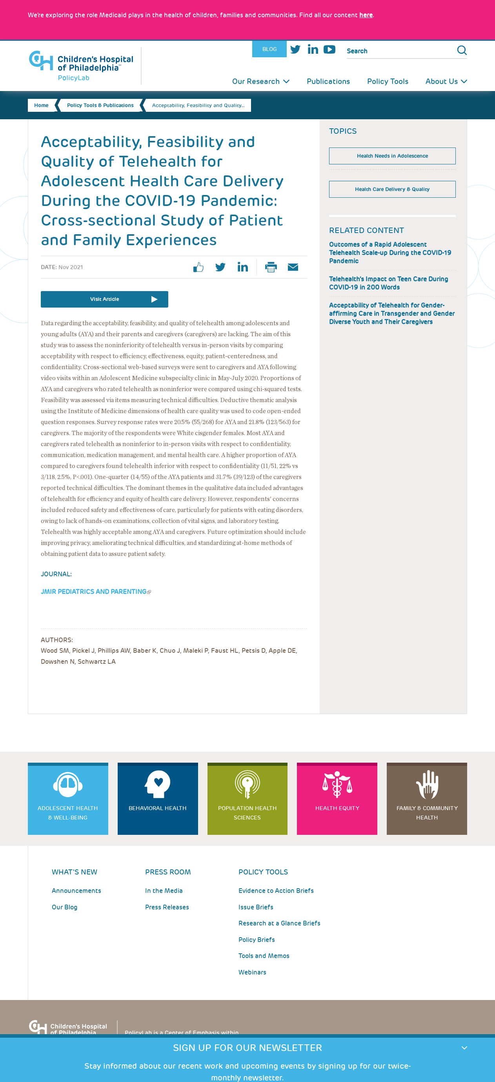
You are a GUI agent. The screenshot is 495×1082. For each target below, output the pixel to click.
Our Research (256, 81)
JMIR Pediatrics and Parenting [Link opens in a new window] (96, 592)
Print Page (274, 267)
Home (41, 105)
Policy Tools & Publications (100, 105)
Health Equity (337, 808)
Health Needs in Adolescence (392, 156)
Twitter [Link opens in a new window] (295, 49)
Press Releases (167, 907)
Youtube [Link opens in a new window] (329, 49)
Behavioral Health (158, 808)
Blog (269, 49)
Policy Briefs (256, 940)
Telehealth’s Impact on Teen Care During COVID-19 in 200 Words (388, 283)
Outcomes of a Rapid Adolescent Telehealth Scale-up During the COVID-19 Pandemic (390, 252)
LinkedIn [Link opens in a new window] (312, 49)
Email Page (296, 267)
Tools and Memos (263, 956)
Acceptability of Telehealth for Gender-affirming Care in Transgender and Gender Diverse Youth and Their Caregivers (392, 313)
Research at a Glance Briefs (279, 923)
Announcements (76, 891)
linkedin (246, 267)
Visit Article (104, 299)
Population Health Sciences (247, 813)
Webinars (252, 972)
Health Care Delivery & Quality (392, 189)
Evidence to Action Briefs (276, 891)
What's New (74, 871)
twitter (224, 267)
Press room (168, 871)
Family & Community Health (427, 813)
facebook (202, 267)
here (366, 15)
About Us (442, 81)
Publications (328, 81)
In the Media (164, 891)
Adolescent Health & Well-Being (68, 813)
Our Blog (65, 907)
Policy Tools (387, 81)
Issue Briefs (255, 907)
